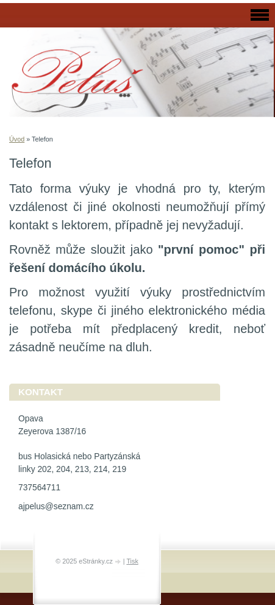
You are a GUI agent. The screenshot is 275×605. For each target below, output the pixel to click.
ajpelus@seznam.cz (56, 506)
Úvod (16, 139)
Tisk (132, 561)
